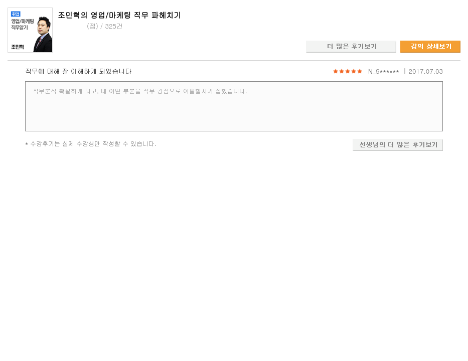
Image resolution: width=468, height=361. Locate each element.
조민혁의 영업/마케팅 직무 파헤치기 (119, 15)
